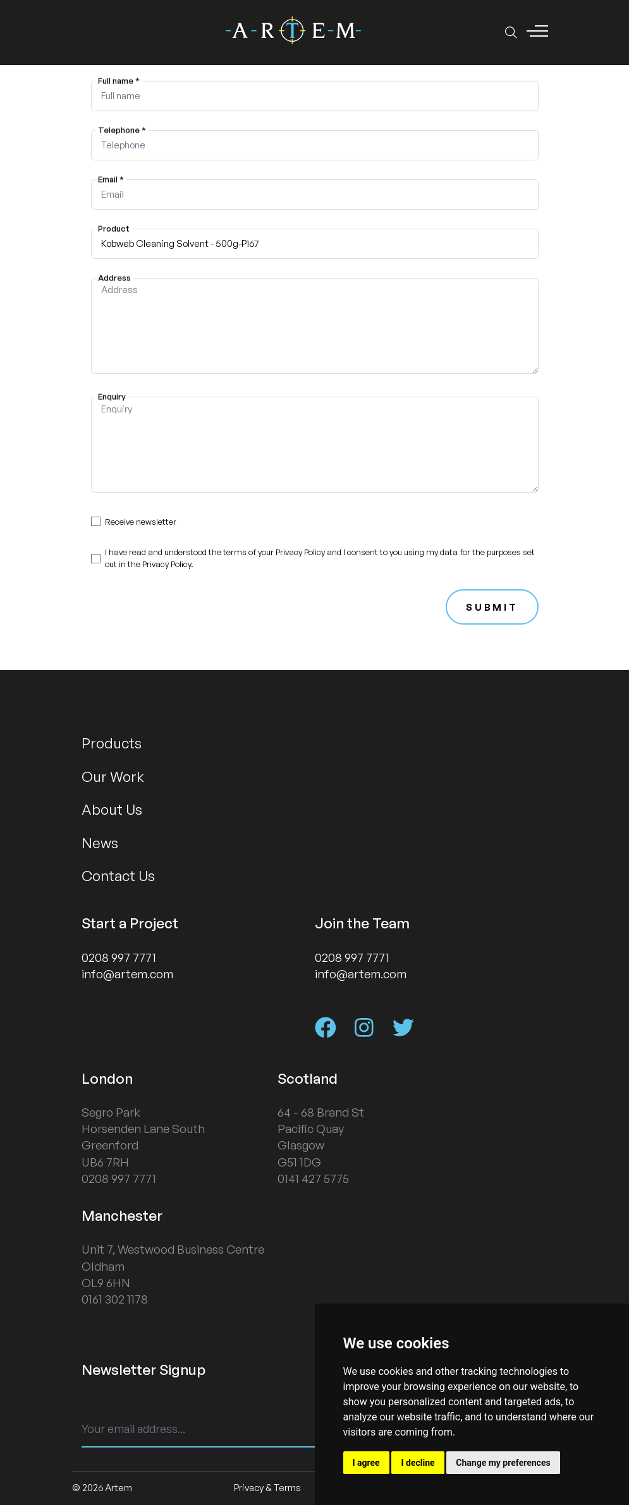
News (100, 842)
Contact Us (118, 875)
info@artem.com (127, 973)
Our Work (113, 776)
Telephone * (122, 129)
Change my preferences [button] (503, 1463)
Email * (111, 179)
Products (112, 743)
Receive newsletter (140, 522)
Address (114, 277)
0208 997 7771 (119, 957)
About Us (112, 809)
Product (114, 228)
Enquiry (112, 397)
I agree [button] (366, 1463)
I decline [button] (417, 1463)
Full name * (119, 80)
